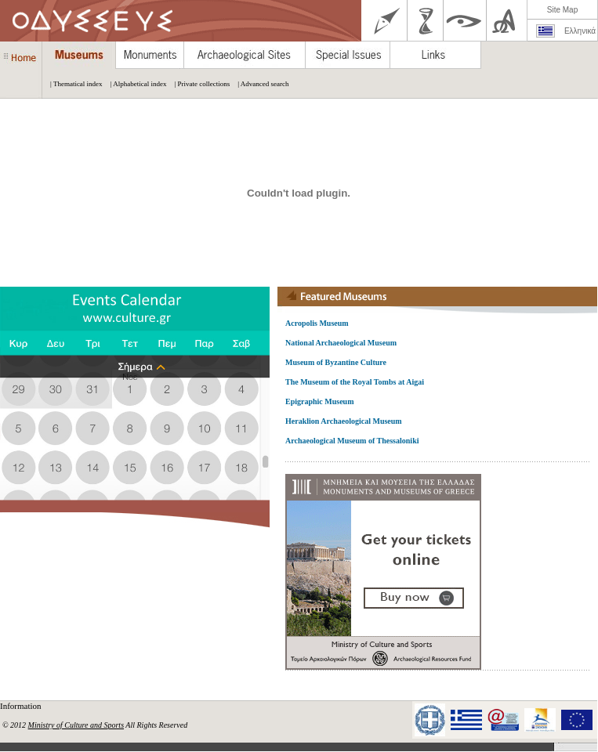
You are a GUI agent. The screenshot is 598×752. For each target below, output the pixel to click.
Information (21, 705)
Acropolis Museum (317, 323)
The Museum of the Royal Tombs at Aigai (354, 382)
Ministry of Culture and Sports (76, 725)
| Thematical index (72, 84)
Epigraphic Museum (319, 401)
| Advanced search (259, 84)
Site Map (562, 9)
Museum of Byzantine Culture (335, 362)
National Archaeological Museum (341, 342)
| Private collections (198, 84)
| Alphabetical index (135, 84)
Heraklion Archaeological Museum (343, 421)
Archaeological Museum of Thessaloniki (352, 440)
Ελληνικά (580, 31)
